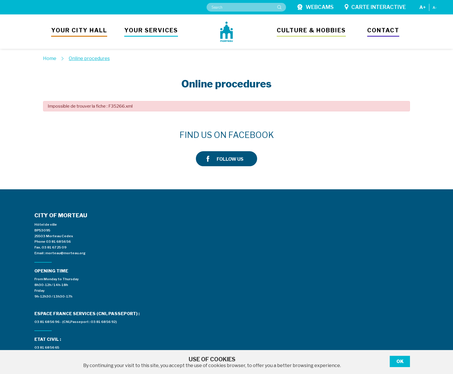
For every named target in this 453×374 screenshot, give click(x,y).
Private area (373, 217)
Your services (151, 30)
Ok (400, 361)
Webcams (315, 7)
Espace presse (294, 217)
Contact (383, 30)
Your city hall (79, 30)
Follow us (347, 135)
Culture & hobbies (311, 30)
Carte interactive (375, 7)
